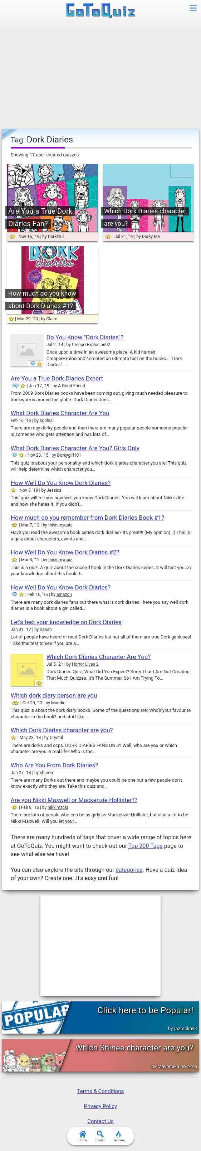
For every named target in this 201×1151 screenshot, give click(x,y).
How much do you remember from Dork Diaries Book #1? (87, 517)
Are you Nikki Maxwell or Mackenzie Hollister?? (74, 799)
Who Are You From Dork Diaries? (54, 765)
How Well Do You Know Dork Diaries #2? (65, 552)
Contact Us (100, 1121)
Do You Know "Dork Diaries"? (84, 337)
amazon (64, 594)
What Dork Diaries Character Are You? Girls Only (75, 448)
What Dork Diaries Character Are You (60, 413)
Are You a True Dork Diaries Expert (57, 378)
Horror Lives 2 (85, 664)
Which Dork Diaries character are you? (62, 730)
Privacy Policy (100, 1106)
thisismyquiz (60, 525)
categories (129, 869)
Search (100, 1136)
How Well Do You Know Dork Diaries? (61, 482)
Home (82, 1136)
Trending (118, 1136)
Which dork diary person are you (54, 695)
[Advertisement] (100, 75)
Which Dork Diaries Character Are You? (98, 656)
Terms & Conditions (100, 1091)
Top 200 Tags (145, 845)
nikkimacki (58, 807)
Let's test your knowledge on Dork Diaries (66, 622)
